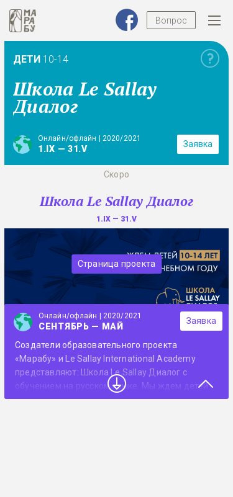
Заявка (197, 144)
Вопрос (171, 20)
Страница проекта (116, 264)
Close (205, 383)
